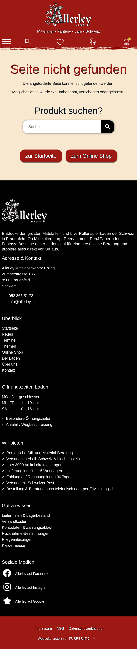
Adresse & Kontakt (21, 258)
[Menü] (6, 41)
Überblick (12, 318)
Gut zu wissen (17, 505)
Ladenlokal (56, 244)
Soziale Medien (18, 562)
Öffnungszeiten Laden (25, 387)
